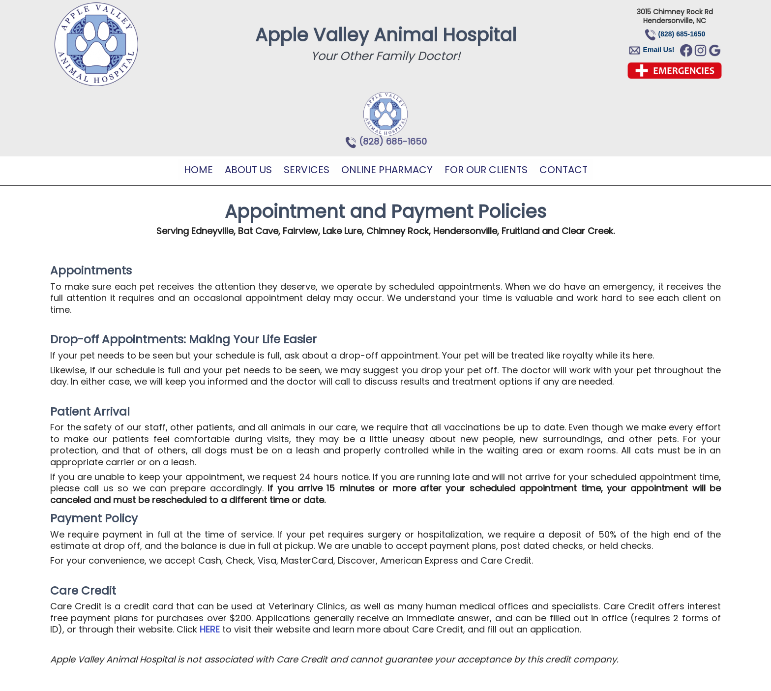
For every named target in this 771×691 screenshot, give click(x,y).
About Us (248, 170)
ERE (213, 629)
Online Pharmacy (387, 170)
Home (198, 170)
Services (306, 170)
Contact (563, 170)
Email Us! (659, 50)
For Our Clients (486, 170)
